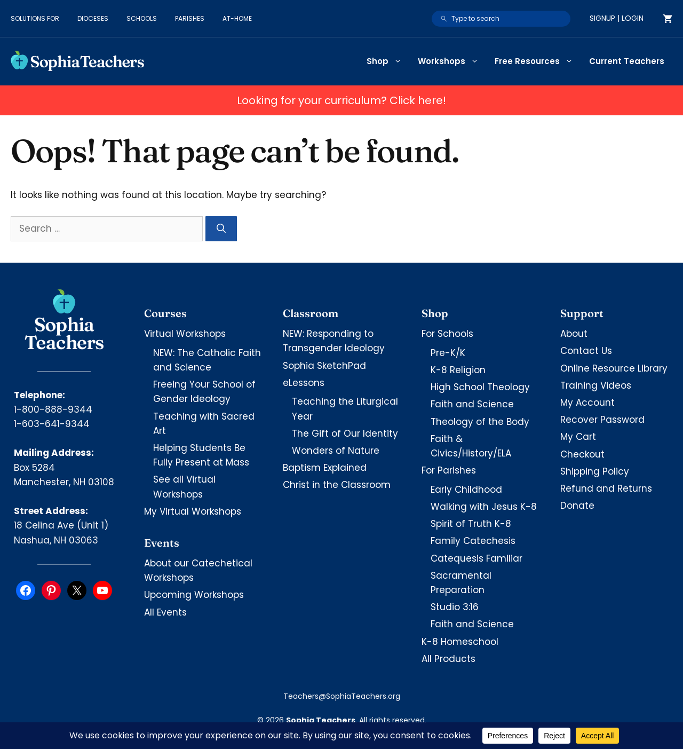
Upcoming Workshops (194, 594)
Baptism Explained (325, 467)
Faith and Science (472, 404)
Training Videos (595, 385)
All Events (165, 612)
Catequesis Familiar (476, 558)
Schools (141, 18)
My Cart (578, 436)
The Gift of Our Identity (345, 433)
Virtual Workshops (185, 333)
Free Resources (538, 61)
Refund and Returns (606, 488)
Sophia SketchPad (324, 365)
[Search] (221, 229)
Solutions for (35, 18)
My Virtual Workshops (192, 511)
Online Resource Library (614, 368)
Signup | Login (617, 18)
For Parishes (449, 470)
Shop (388, 61)
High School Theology (480, 387)
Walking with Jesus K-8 (484, 506)
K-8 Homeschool (460, 641)
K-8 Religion (458, 370)
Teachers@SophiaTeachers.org (341, 696)
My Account (587, 402)
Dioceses (92, 18)
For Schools (447, 333)
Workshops (452, 61)
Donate (577, 505)
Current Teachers (626, 61)
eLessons (303, 382)
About (573, 333)
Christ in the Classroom (337, 484)
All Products (448, 658)
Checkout (582, 454)
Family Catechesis (473, 540)
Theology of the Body (480, 421)
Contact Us (586, 350)
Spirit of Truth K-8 (471, 523)
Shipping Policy (594, 471)
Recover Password (602, 419)
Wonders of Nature (335, 450)
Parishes (189, 18)
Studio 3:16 (455, 607)
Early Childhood (466, 489)
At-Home (237, 18)
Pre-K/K (448, 352)
